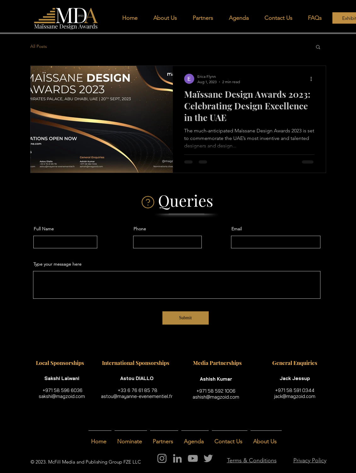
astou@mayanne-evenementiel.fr (136, 396)
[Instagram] (162, 458)
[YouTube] (193, 458)
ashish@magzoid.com (216, 397)
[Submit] (185, 318)
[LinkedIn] (177, 458)
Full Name (44, 229)
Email (236, 229)
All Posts (38, 46)
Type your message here (57, 264)
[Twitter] (208, 458)
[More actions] (313, 79)
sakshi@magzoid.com (62, 396)
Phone (139, 229)
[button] (206, 18)
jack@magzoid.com (294, 396)
